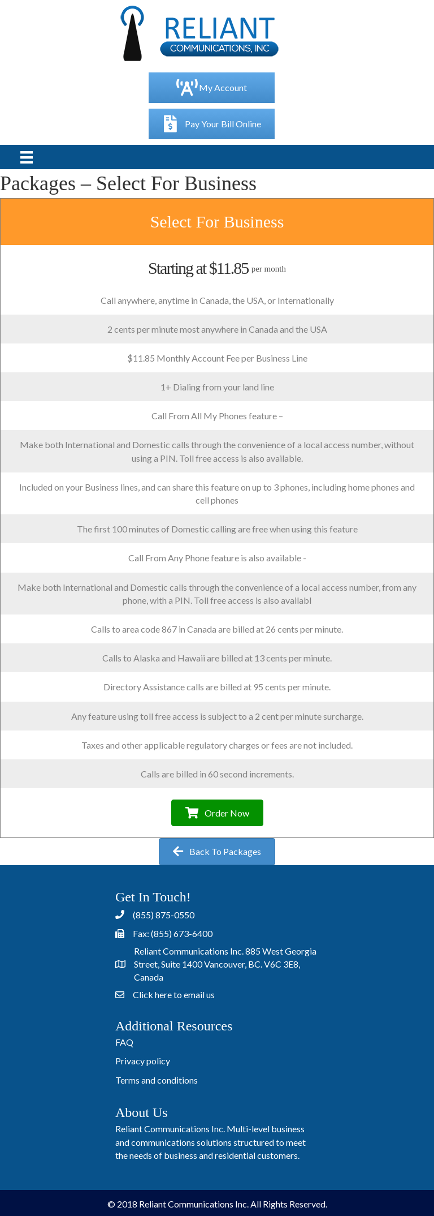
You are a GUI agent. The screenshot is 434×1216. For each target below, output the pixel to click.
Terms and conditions (156, 1080)
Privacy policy (142, 1060)
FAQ (124, 1042)
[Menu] (26, 157)
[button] (217, 813)
